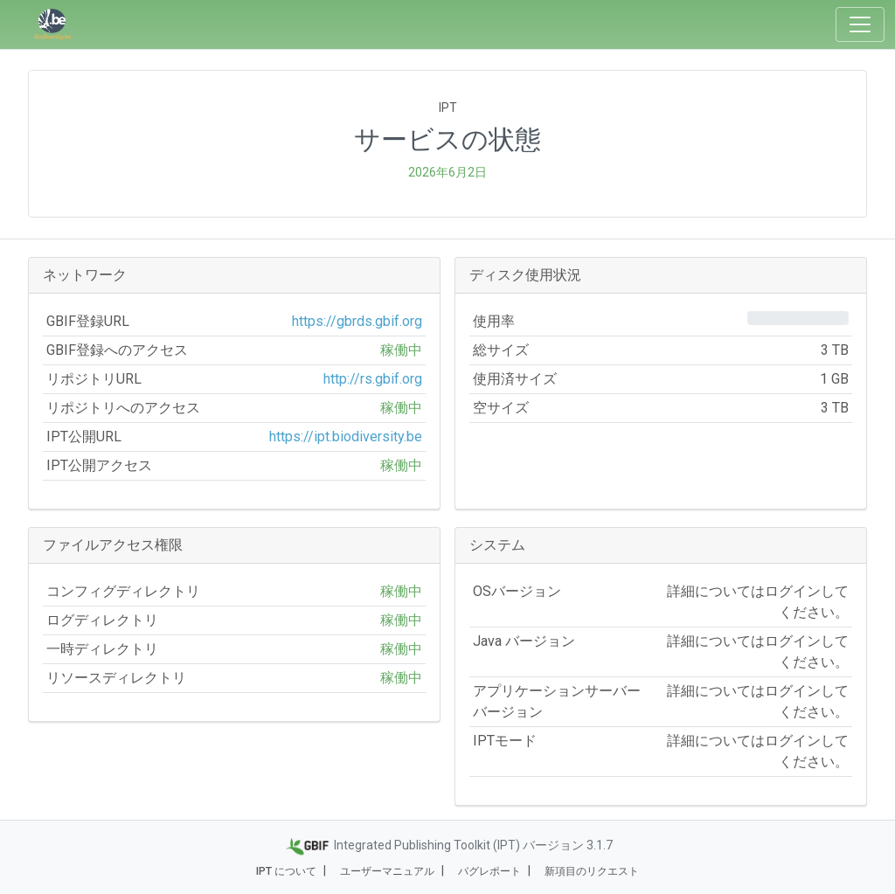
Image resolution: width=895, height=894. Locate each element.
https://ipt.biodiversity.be (345, 436)
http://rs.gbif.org (372, 379)
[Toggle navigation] (860, 24)
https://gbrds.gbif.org (357, 321)
